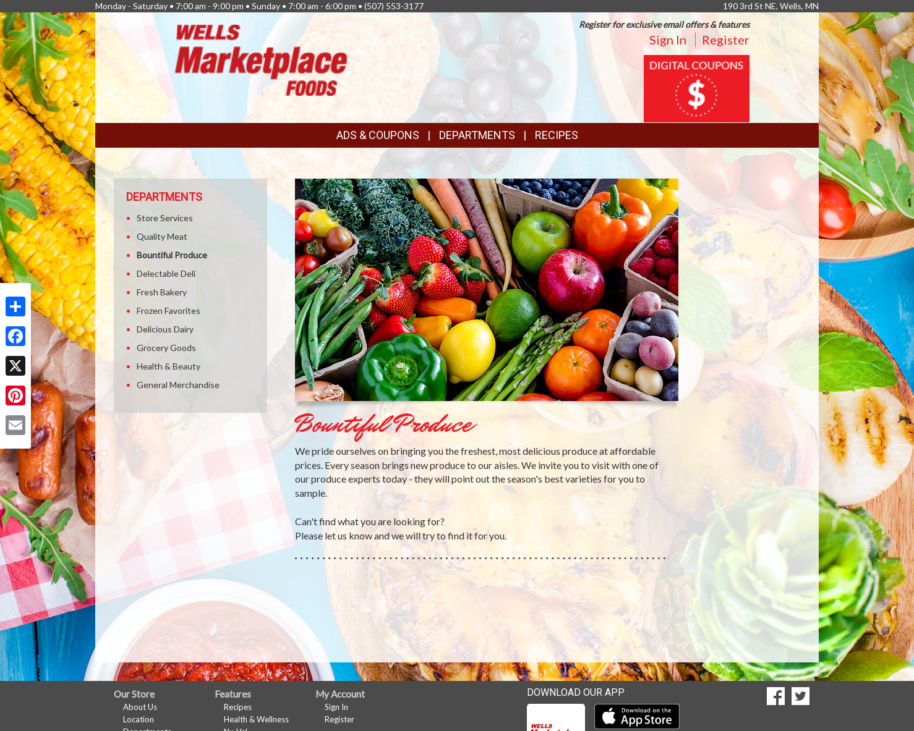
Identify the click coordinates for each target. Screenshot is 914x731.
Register (726, 39)
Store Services (165, 218)
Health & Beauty (168, 366)
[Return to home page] (261, 59)
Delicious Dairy (165, 329)
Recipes (556, 135)
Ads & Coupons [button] (377, 135)
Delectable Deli (166, 273)
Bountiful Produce (172, 255)
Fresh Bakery (162, 292)
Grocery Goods (166, 347)
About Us (140, 707)
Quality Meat (162, 236)
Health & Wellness (256, 719)
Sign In (667, 39)
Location (138, 719)
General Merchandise (178, 384)
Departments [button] (477, 135)
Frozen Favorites (168, 310)
